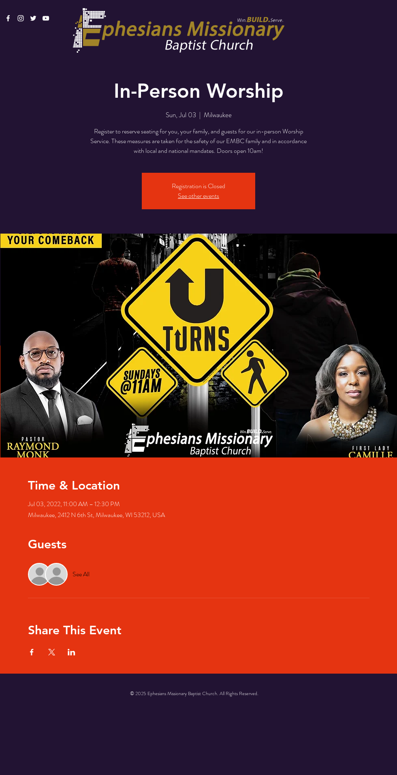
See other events (198, 195)
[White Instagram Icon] (21, 18)
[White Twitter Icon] (33, 18)
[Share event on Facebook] (32, 652)
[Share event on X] (51, 652)
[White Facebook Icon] (8, 18)
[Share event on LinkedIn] (71, 652)
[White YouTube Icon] (46, 18)
